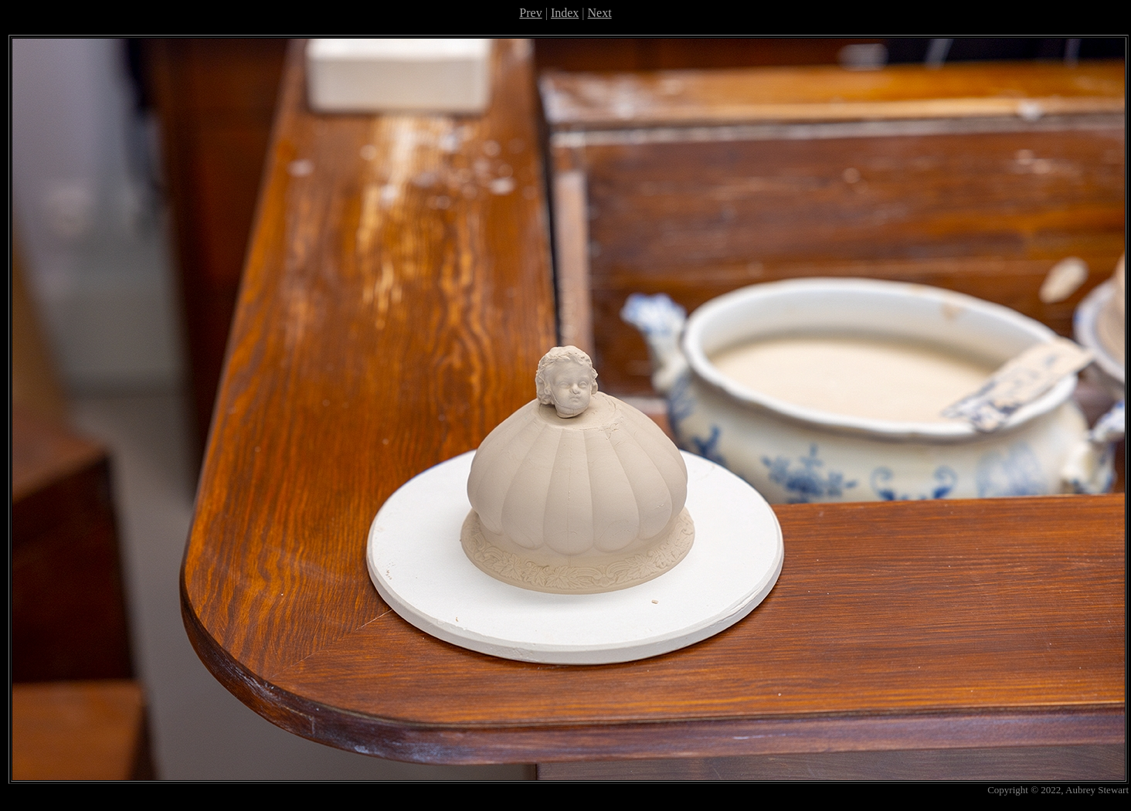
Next (600, 12)
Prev (530, 12)
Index (565, 12)
